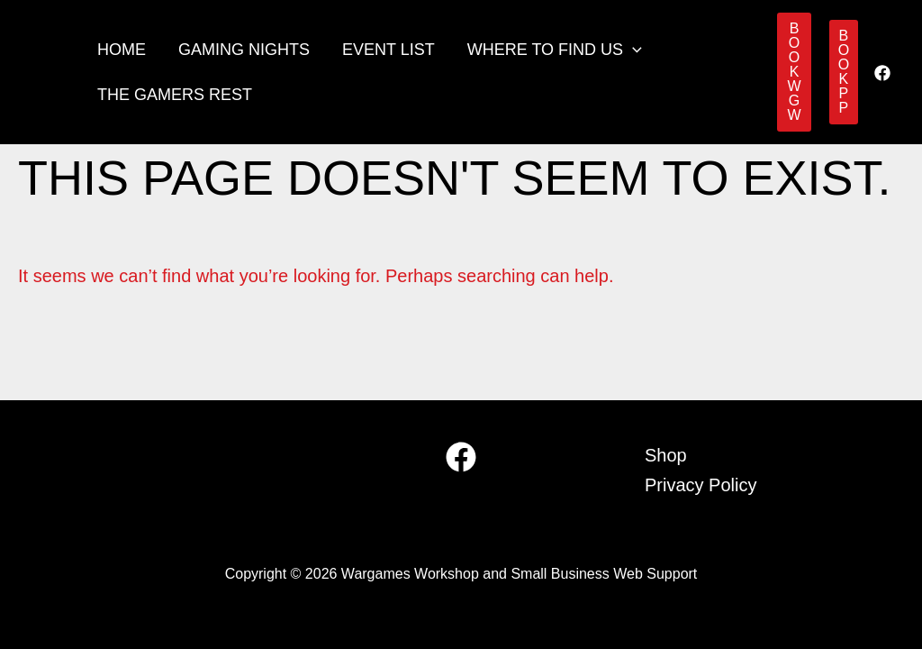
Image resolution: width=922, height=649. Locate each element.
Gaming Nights (244, 50)
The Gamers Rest (174, 95)
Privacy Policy (700, 485)
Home (121, 50)
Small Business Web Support (604, 573)
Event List (388, 50)
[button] (632, 49)
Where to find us (554, 49)
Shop (666, 455)
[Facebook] (882, 73)
